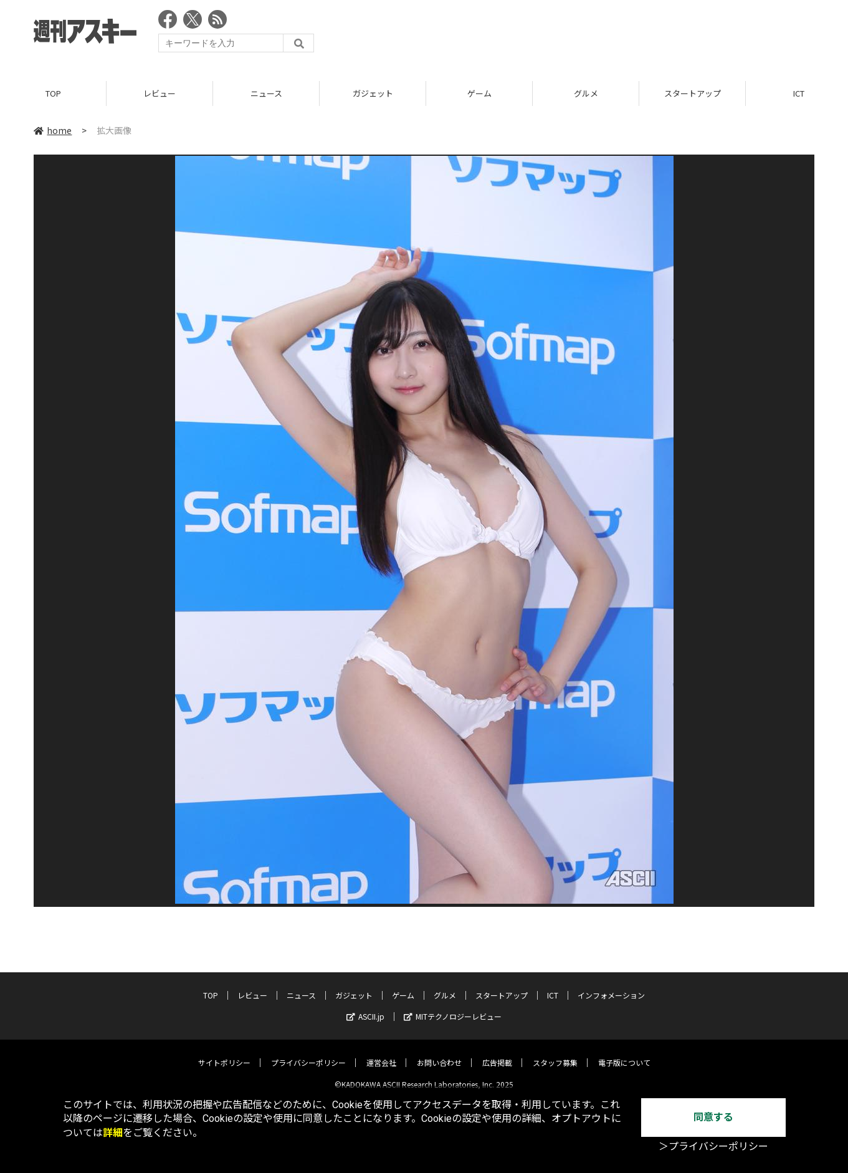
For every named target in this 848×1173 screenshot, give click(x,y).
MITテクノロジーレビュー (453, 1007)
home (53, 130)
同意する (713, 1117)
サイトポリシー (224, 1053)
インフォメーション (611, 985)
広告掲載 (497, 1053)
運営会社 (381, 1053)
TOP (53, 93)
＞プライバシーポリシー (713, 1146)
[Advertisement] (587, 34)
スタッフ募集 (555, 1053)
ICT (552, 985)
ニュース (266, 93)
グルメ (586, 93)
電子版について (624, 1053)
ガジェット (373, 93)
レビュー (159, 93)
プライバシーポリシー (308, 1053)
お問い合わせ (439, 1053)
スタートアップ (692, 93)
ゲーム (479, 93)
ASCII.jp (365, 1007)
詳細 (113, 1133)
